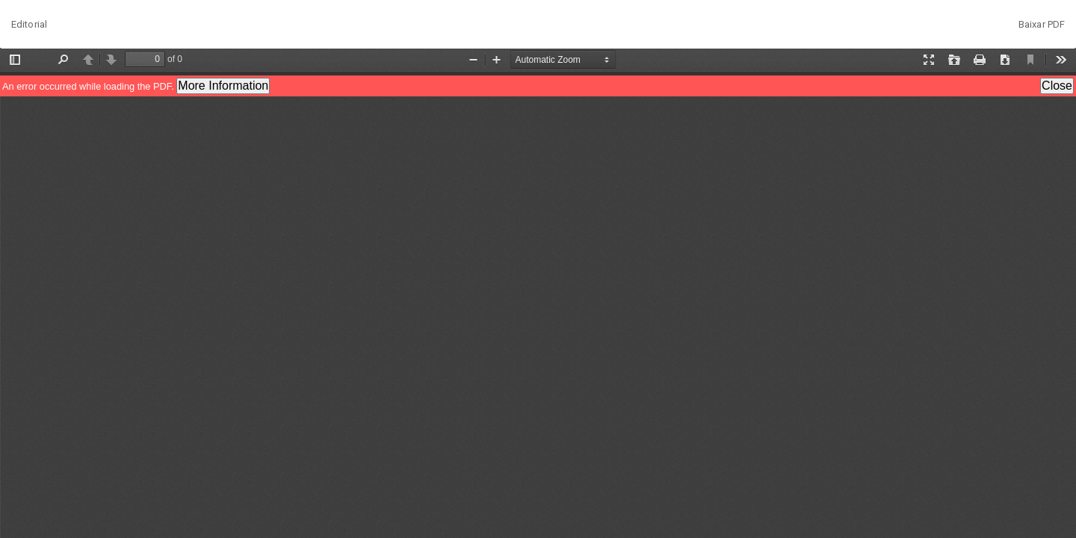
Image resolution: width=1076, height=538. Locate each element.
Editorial (29, 24)
